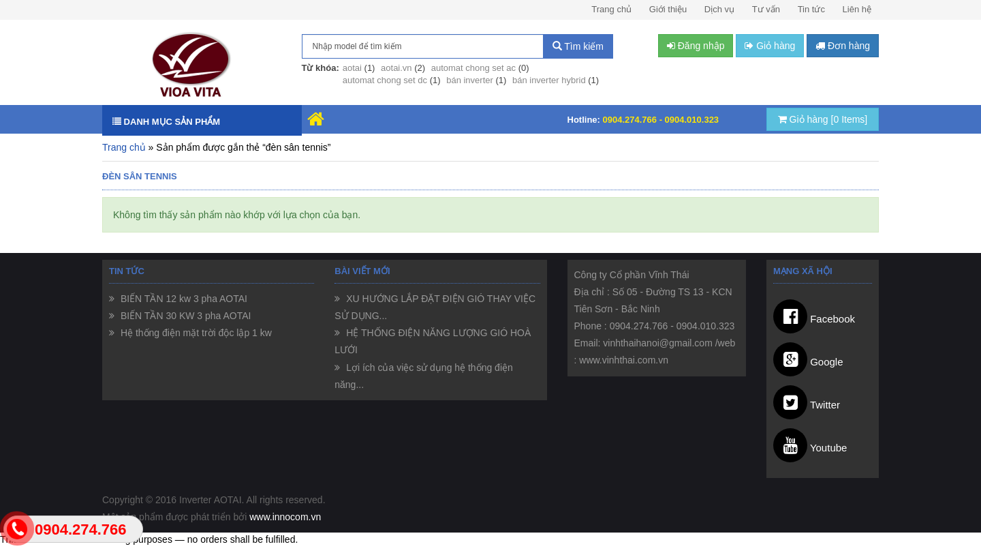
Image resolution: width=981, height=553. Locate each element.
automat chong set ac (473, 68)
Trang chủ (611, 9)
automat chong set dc (385, 80)
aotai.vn (396, 68)
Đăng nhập (696, 45)
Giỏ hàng (823, 119)
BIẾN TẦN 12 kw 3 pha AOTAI (182, 298)
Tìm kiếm (578, 46)
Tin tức (811, 9)
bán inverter (469, 80)
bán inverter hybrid (549, 80)
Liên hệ (857, 9)
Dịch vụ (719, 9)
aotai (352, 68)
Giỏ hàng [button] (770, 45)
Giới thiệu (668, 9)
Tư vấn (766, 9)
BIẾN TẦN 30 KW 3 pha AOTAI (184, 315)
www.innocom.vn (285, 516)
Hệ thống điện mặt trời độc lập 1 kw (195, 332)
